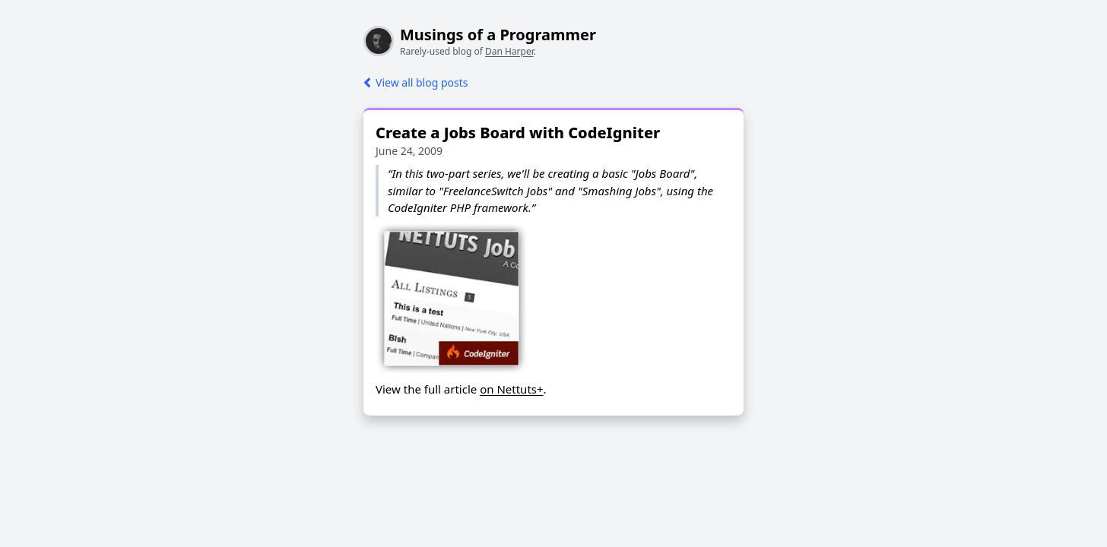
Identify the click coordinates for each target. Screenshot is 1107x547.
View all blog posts (415, 82)
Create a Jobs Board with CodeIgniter (518, 132)
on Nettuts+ (511, 389)
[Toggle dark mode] (12, 12)
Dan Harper (509, 51)
